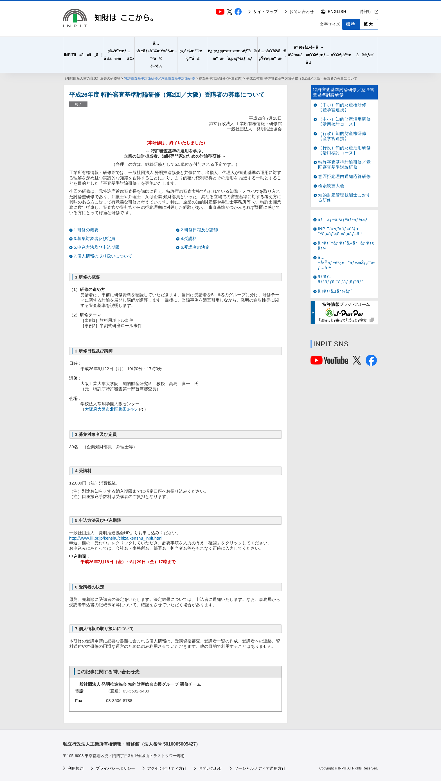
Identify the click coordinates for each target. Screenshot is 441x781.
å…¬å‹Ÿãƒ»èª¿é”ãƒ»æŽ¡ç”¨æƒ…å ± (346, 262)
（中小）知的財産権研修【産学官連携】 (342, 107)
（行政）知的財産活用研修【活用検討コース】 (344, 150)
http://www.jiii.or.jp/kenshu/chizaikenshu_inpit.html (115, 538)
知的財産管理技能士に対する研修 (344, 197)
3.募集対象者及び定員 (94, 238)
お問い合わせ (301, 11)
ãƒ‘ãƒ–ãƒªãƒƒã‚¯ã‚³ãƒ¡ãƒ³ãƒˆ (340, 279)
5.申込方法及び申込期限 (97, 247)
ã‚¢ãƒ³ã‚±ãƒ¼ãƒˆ (335, 291)
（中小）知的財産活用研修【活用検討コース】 (344, 121)
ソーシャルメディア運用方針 (259, 768)
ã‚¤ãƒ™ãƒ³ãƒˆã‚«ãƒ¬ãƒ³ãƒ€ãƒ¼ (346, 245)
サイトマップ (265, 11)
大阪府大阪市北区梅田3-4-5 (111, 409)
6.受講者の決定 (195, 247)
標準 (351, 24)
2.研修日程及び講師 (199, 229)
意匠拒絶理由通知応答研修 (344, 176)
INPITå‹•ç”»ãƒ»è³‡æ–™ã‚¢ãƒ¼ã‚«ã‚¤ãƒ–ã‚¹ (340, 231)
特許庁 (366, 11)
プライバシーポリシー (115, 768)
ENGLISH (337, 11)
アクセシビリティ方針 (166, 768)
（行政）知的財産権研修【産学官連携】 (342, 136)
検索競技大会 (331, 185)
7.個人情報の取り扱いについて (103, 255)
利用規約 (76, 768)
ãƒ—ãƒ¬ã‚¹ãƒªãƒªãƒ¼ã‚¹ (343, 219)
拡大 (369, 24)
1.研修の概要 (86, 229)
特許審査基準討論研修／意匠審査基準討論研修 (159, 78)
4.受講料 (189, 238)
